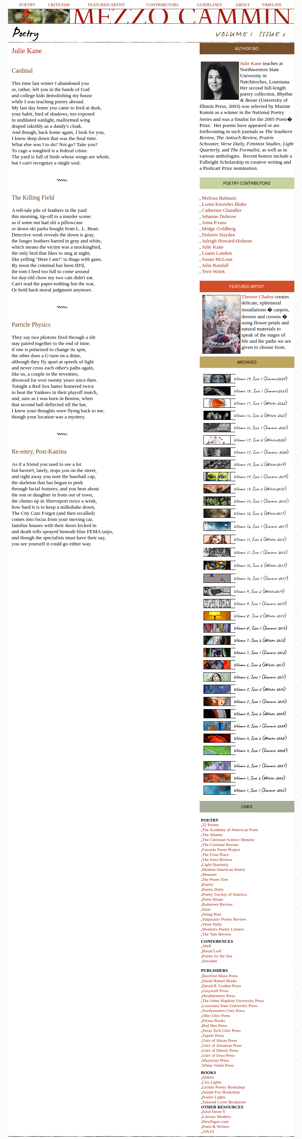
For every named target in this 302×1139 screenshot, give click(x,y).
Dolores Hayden (218, 235)
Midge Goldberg (219, 228)
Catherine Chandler (222, 210)
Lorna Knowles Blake (224, 204)
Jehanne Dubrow (219, 216)
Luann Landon (217, 253)
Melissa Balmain (219, 198)
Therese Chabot (258, 296)
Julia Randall (215, 265)
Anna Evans (214, 222)
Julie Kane (251, 63)
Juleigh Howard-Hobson (227, 241)
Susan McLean (217, 259)
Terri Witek (213, 271)
